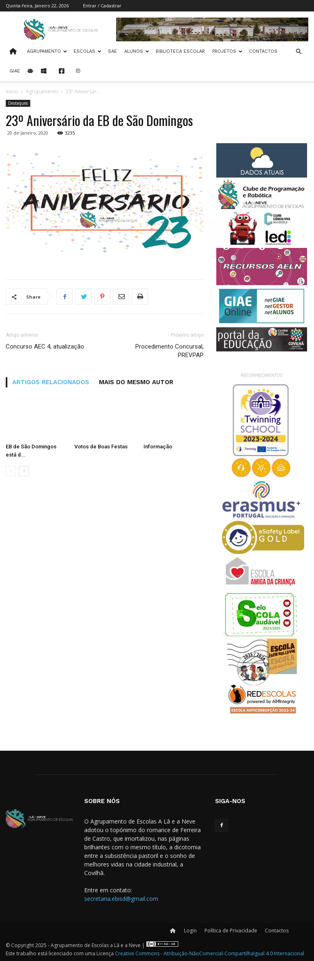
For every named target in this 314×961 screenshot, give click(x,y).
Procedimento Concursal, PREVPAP (169, 351)
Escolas (87, 51)
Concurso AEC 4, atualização (45, 346)
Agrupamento (47, 51)
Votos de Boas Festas (101, 446)
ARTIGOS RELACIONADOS (50, 382)
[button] (298, 52)
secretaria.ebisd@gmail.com (121, 898)
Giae (14, 71)
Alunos (136, 51)
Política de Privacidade (230, 930)
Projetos (227, 51)
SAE (112, 51)
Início (12, 91)
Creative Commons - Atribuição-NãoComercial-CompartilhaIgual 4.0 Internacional (209, 953)
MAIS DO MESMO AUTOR (136, 382)
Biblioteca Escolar (180, 51)
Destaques (18, 103)
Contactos (263, 51)
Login (190, 930)
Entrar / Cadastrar (102, 5)
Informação (158, 446)
